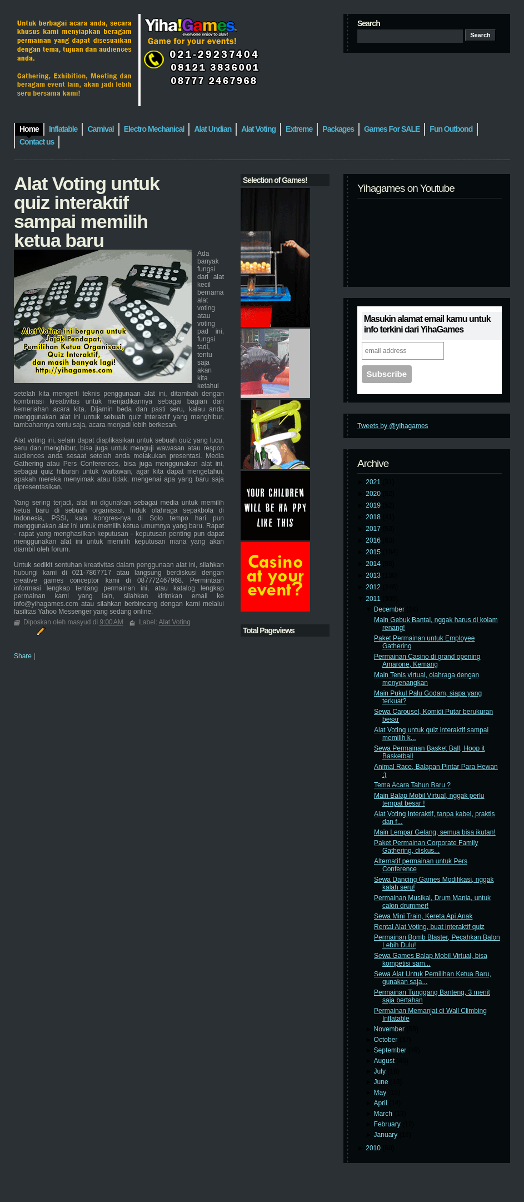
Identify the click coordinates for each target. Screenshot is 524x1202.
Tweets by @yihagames (392, 426)
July (381, 1071)
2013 (374, 575)
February (388, 1124)
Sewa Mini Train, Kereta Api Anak (423, 916)
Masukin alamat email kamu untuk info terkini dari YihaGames (427, 324)
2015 (374, 552)
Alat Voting (175, 622)
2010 (374, 1148)
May (381, 1092)
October (387, 1040)
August (385, 1061)
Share (23, 656)
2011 (374, 599)
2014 (374, 564)
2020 (374, 494)
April (381, 1103)
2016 (374, 540)
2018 (374, 517)
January (387, 1135)
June (382, 1082)
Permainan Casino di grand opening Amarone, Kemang (427, 660)
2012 (374, 587)
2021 (374, 482)
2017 (374, 529)
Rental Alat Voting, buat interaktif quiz (429, 927)
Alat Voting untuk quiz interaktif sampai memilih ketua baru (86, 212)
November (390, 1029)
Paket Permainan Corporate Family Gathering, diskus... (426, 847)
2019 (374, 505)
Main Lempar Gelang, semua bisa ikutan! (435, 832)
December (390, 609)
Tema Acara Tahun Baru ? (412, 785)
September (391, 1050)
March (384, 1113)
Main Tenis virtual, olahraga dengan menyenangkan (426, 679)
